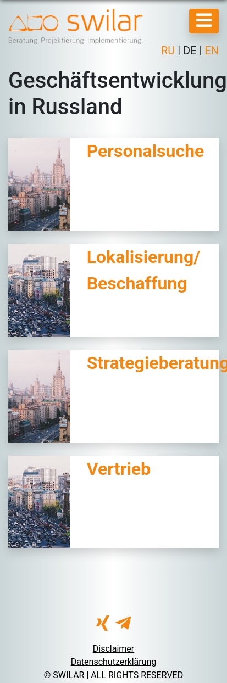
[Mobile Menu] (204, 21)
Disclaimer (113, 648)
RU (169, 50)
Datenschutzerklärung (114, 662)
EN (210, 50)
